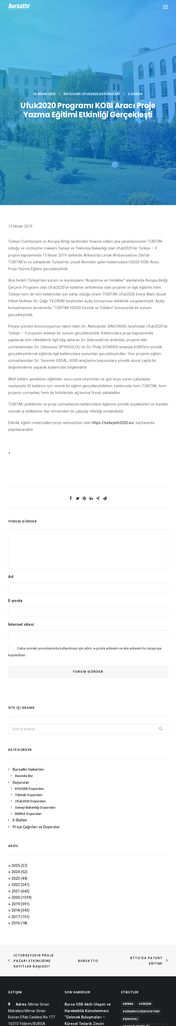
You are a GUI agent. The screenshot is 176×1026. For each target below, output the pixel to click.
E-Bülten (20, 677)
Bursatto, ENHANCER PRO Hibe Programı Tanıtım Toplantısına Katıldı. (87, 905)
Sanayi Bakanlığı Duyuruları (35, 664)
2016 (19, 780)
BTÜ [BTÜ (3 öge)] (125, 912)
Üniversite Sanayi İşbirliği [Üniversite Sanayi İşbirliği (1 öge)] (143, 950)
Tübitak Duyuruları (28, 651)
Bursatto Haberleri (28, 626)
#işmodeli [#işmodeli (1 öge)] (130, 875)
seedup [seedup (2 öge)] (128, 942)
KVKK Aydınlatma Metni (88, 994)
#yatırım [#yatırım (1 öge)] (149, 897)
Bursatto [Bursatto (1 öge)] (141, 912)
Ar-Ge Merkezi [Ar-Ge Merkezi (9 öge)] (147, 905)
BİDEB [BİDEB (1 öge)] (159, 912)
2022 (21, 741)
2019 (21, 760)
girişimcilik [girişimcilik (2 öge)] (131, 935)
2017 (21, 773)
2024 (19, 728)
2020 (22, 754)
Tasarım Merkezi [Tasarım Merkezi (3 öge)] (152, 942)
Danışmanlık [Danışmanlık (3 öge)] (154, 920)
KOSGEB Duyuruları (29, 645)
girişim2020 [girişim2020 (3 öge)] (146, 927)
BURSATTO (88, 817)
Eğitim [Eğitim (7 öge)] (127, 927)
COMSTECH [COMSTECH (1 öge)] (131, 920)
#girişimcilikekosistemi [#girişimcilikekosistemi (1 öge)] (141, 868)
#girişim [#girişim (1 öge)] (145, 860)
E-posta (15, 457)
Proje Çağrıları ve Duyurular (36, 683)
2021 (21, 747)
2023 (19, 735)
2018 (21, 767)
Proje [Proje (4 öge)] (150, 935)
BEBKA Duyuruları (28, 670)
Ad (10, 433)
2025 (19, 722)
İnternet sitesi (21, 480)
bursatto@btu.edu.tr (25, 919)
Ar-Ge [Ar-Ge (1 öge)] (127, 905)
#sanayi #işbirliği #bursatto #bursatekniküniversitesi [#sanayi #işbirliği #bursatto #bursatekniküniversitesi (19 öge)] (143, 886)
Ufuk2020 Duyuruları (101, 22)
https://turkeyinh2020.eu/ (113, 279)
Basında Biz (24, 632)
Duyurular (21, 639)
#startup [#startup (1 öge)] (130, 897)
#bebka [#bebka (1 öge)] (128, 860)
